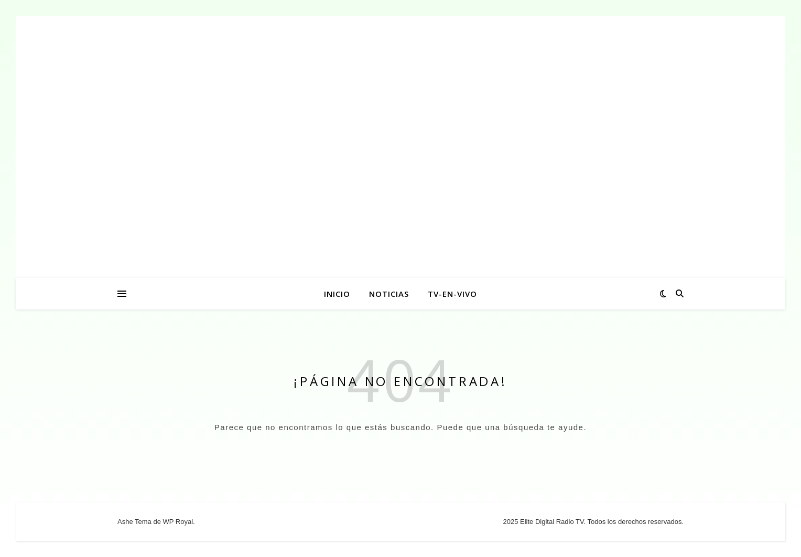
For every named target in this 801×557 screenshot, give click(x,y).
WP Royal (178, 522)
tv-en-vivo (452, 293)
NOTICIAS (389, 293)
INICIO (337, 293)
